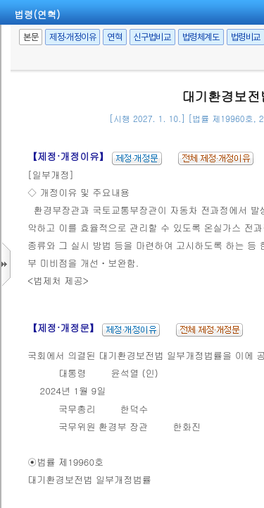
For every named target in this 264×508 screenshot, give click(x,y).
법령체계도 (201, 37)
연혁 (114, 37)
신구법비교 (152, 37)
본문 (30, 37)
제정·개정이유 (72, 37)
